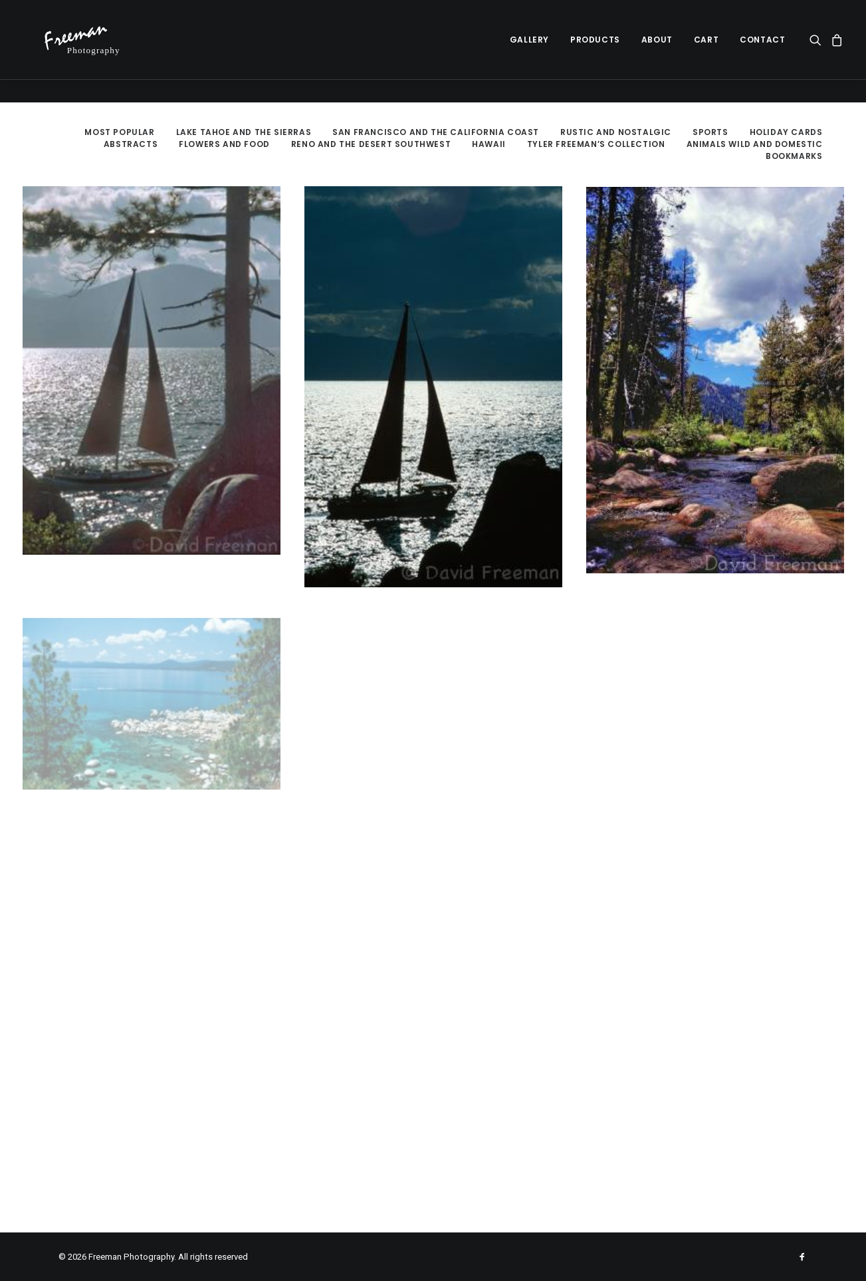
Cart (706, 51)
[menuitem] (529, 51)
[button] (818, 51)
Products (595, 51)
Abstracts (131, 144)
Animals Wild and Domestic (755, 144)
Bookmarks (794, 156)
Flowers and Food (224, 144)
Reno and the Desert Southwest (371, 144)
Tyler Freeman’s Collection (596, 144)
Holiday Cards (786, 132)
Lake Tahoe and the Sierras (244, 132)
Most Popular (119, 132)
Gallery (529, 51)
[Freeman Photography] (90, 51)
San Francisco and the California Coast (435, 132)
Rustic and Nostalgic (615, 132)
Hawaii (489, 144)
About (657, 51)
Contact (762, 51)
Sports (710, 132)
